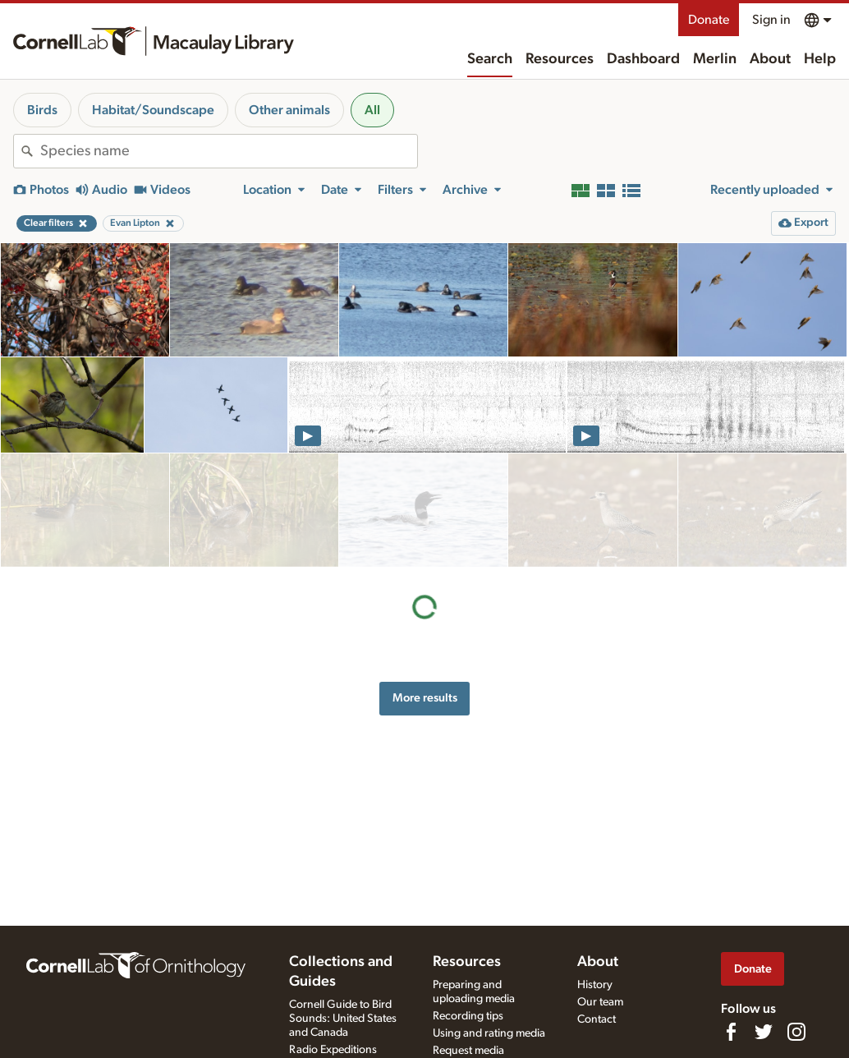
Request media (468, 1050)
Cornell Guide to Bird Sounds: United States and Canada (343, 1018)
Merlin (715, 59)
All (372, 110)
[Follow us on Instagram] (796, 1032)
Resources (559, 59)
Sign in (771, 19)
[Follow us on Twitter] (763, 1032)
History (595, 985)
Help (820, 59)
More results (424, 584)
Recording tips (468, 1016)
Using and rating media (489, 1033)
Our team (600, 1002)
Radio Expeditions (333, 1050)
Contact (596, 1019)
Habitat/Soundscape (153, 110)
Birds (42, 110)
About (770, 59)
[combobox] (228, 151)
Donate (708, 19)
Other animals (289, 110)
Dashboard (643, 59)
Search (489, 59)
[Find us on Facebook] (731, 1032)
